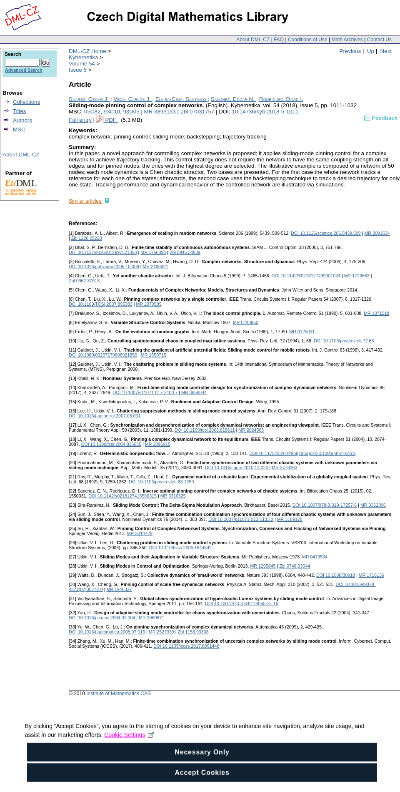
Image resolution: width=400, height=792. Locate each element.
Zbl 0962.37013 (84, 280)
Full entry (80, 120)
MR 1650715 (153, 354)
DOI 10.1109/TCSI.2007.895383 (100, 304)
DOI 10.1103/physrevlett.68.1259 (161, 481)
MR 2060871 (151, 617)
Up (370, 51)
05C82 (92, 111)
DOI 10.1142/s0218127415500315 (122, 495)
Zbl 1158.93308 (193, 631)
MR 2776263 (284, 467)
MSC (19, 129)
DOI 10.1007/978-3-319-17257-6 (324, 505)
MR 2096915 (157, 444)
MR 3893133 (160, 111)
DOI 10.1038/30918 (335, 575)
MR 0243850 (245, 322)
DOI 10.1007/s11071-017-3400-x (145, 392)
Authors (22, 120)
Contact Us (379, 40)
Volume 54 (82, 63)
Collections (26, 102)
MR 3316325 (173, 495)
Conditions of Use (308, 40)
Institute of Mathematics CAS (118, 693)
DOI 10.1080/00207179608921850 (103, 354)
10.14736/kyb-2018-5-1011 (265, 111)
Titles (19, 111)
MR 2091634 (377, 233)
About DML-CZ (253, 40)
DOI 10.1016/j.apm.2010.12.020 (236, 467)
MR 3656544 (194, 392)
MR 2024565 (251, 429)
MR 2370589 (149, 304)
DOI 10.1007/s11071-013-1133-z (240, 519)
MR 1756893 (153, 252)
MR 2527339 (161, 631)
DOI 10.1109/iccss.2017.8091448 (186, 646)
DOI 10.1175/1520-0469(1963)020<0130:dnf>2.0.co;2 (303, 453)
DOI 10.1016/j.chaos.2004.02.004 (102, 617)
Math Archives (346, 40)
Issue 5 (78, 70)
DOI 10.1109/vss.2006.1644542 (180, 547)
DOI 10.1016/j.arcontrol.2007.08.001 (104, 415)
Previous (350, 51)
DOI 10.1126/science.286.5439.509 (326, 233)
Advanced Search (23, 70)
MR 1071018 (376, 313)
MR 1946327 (119, 589)
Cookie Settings (129, 748)
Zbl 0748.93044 (294, 565)
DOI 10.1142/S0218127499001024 (306, 275)
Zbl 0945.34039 (185, 252)
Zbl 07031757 (197, 111)
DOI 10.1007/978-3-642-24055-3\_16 (241, 603)
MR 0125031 (302, 331)
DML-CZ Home (87, 51)
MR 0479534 (315, 556)
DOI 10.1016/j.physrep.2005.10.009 (104, 266)
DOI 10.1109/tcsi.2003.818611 (205, 429)
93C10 (112, 111)
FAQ (279, 40)
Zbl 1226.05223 (86, 238)
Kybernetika (83, 57)
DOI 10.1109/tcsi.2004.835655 (111, 444)
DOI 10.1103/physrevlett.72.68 (344, 340)
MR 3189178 (289, 519)
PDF (111, 120)
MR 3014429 (139, 533)
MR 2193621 (155, 266)
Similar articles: (85, 201)
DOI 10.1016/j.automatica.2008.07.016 (107, 631)
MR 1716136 (371, 575)
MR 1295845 (262, 565)
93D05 (131, 111)
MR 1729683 (357, 275)
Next (386, 51)
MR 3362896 (373, 505)
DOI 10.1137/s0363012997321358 (103, 252)
